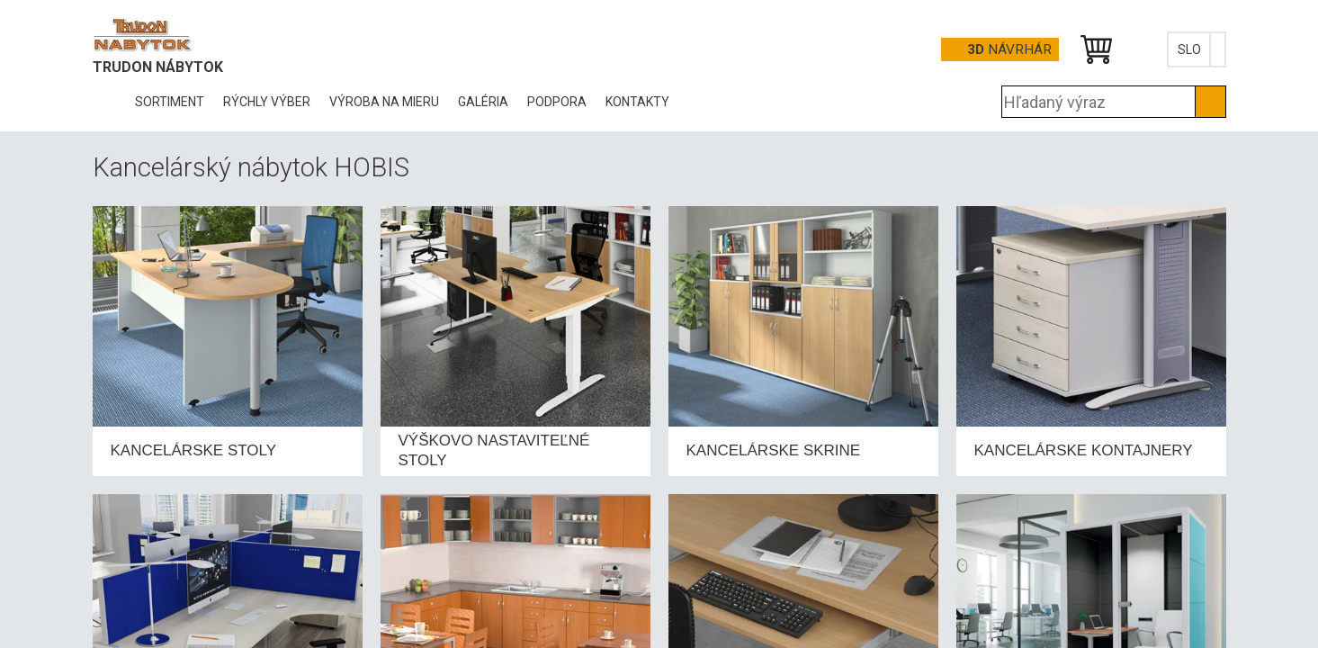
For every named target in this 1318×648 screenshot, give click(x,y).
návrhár (1009, 49)
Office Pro (183, 35)
